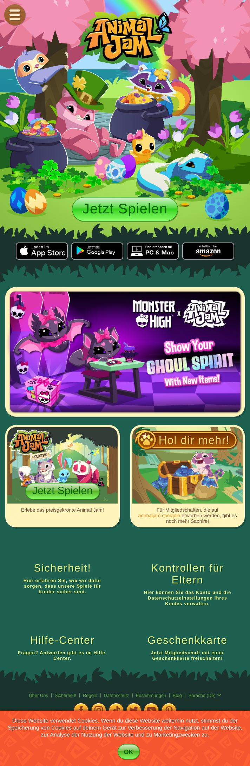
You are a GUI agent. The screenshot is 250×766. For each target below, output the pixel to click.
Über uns (39, 695)
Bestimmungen (151, 695)
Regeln (91, 695)
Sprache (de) (205, 695)
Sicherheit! (66, 695)
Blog (177, 695)
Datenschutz (117, 695)
